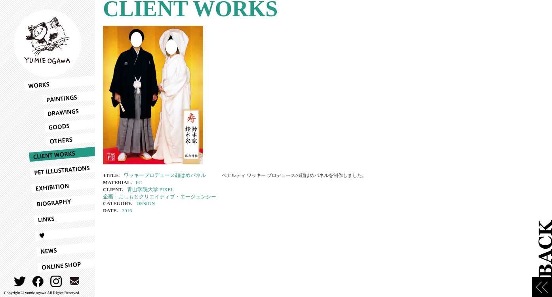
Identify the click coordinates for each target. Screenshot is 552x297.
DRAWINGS (59, 112)
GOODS (59, 126)
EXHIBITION (59, 186)
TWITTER (20, 281)
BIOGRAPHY (59, 202)
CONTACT (75, 281)
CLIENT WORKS (59, 154)
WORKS (59, 83)
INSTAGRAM (56, 281)
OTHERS (59, 140)
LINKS (59, 218)
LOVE (59, 234)
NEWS (59, 249)
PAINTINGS (59, 98)
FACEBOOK (38, 281)
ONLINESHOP (59, 265)
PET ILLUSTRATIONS (59, 170)
